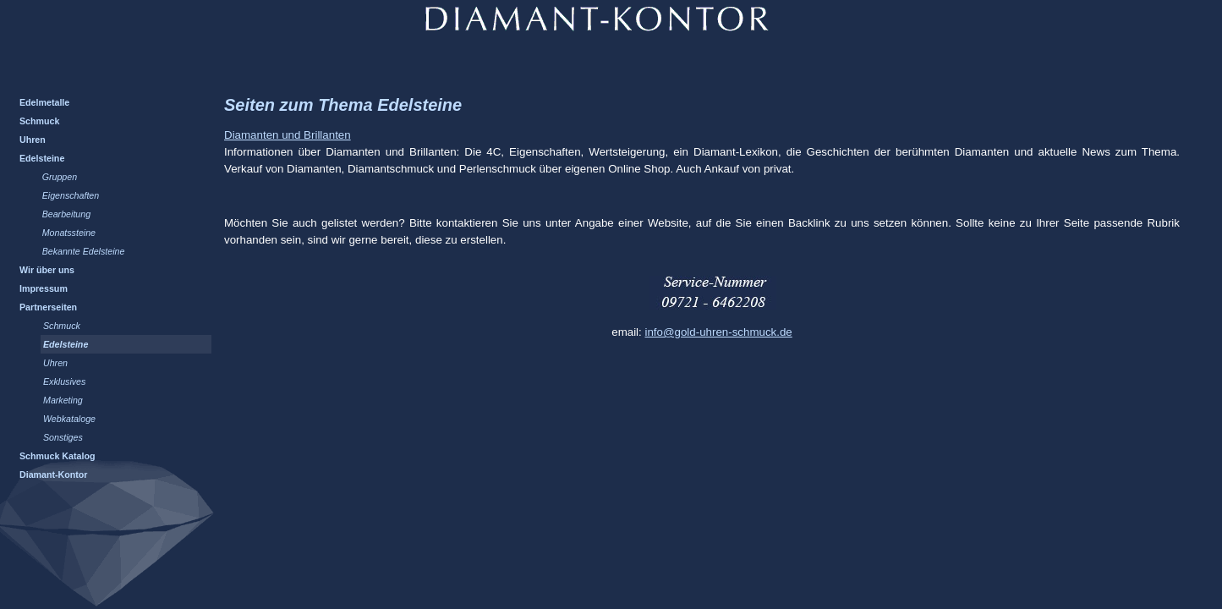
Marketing (63, 400)
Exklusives (64, 381)
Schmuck (39, 121)
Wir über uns (46, 270)
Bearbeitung (66, 214)
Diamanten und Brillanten (287, 135)
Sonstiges (63, 437)
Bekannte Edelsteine (83, 251)
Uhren (32, 139)
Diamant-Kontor (53, 474)
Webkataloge (69, 419)
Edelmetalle (44, 102)
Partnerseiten (48, 307)
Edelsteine (41, 158)
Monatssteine (69, 233)
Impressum (43, 288)
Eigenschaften (71, 195)
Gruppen (59, 177)
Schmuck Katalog (57, 456)
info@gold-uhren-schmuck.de (718, 332)
